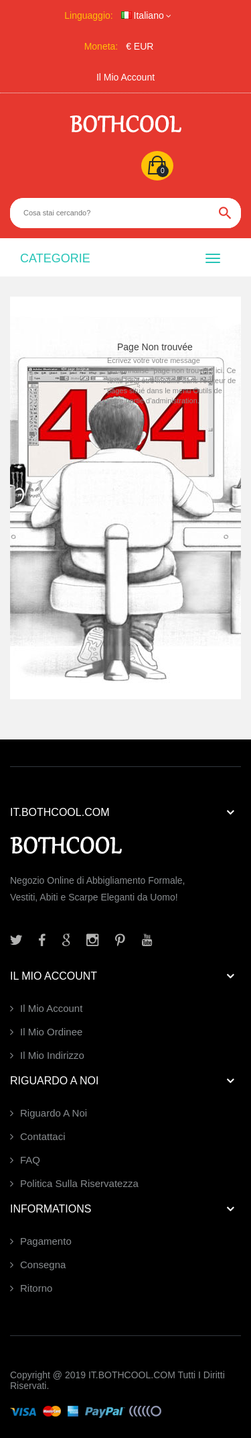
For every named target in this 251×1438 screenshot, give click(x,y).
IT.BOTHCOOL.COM (131, 1375)
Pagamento (46, 1241)
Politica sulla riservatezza (79, 1183)
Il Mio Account (125, 77)
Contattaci (43, 1136)
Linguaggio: (88, 15)
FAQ (30, 1160)
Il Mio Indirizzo (52, 1055)
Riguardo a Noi (53, 1113)
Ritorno (36, 1288)
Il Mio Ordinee (51, 1031)
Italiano (142, 15)
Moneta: (101, 46)
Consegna (43, 1264)
